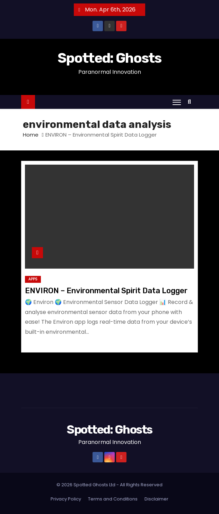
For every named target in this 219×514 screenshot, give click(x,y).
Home (30, 134)
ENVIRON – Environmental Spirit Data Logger (106, 290)
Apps (32, 279)
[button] (191, 101)
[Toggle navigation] (176, 102)
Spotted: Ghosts (109, 58)
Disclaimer (156, 499)
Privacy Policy (66, 499)
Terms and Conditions (113, 499)
